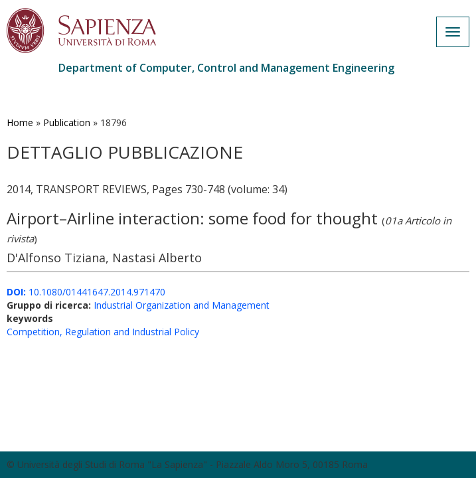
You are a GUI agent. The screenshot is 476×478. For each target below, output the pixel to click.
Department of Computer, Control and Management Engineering (226, 67)
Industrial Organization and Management (182, 305)
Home (20, 122)
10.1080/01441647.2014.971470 (86, 291)
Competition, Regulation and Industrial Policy (103, 331)
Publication (66, 122)
